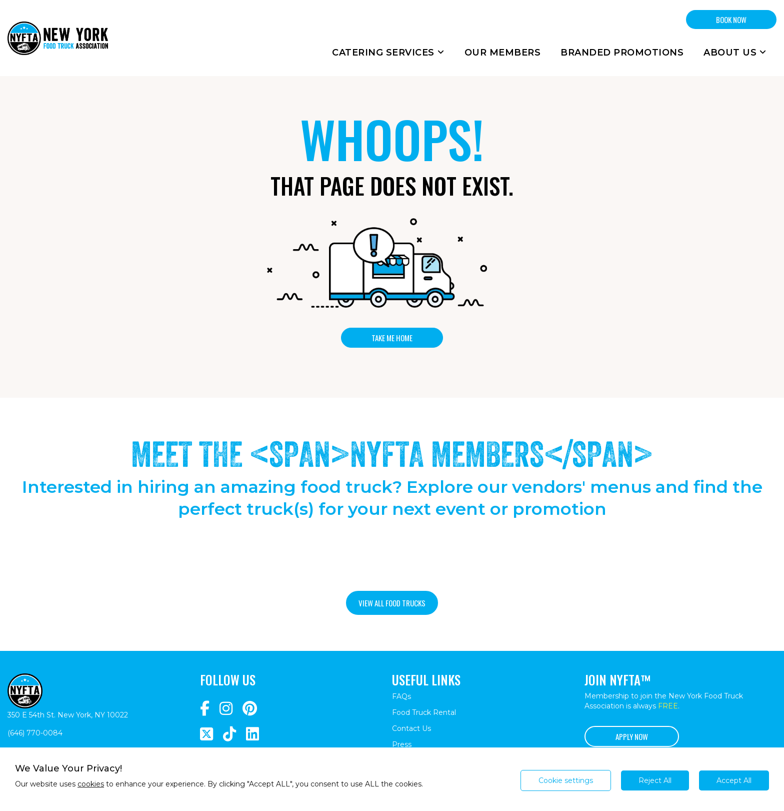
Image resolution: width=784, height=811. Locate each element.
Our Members (502, 52)
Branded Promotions (622, 52)
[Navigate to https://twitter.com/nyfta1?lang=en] (206, 734)
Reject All (655, 780)
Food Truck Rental (424, 712)
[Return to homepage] (58, 38)
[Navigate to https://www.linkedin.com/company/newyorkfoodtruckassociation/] (252, 734)
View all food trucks (392, 602)
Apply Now (632, 736)
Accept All (734, 780)
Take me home (392, 337)
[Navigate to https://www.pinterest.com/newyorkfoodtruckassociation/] (249, 708)
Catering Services (388, 52)
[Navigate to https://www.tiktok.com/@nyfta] (229, 734)
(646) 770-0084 (35, 732)
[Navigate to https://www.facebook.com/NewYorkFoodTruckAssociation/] (205, 708)
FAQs (401, 696)
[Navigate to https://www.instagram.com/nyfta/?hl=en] (226, 708)
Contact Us (411, 728)
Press (402, 744)
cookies (91, 783)
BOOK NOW (731, 19)
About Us (735, 52)
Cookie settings (565, 780)
